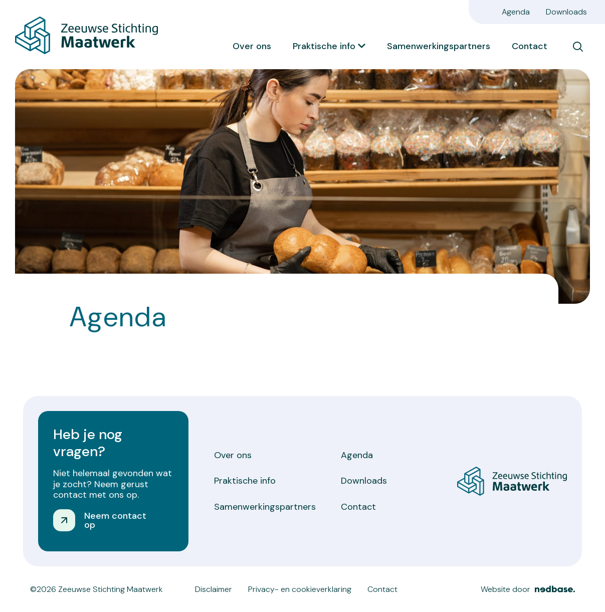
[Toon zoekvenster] (578, 47)
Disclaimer (213, 589)
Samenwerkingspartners (438, 46)
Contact (529, 46)
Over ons (252, 46)
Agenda (516, 12)
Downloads (566, 12)
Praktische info (324, 46)
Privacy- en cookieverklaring (299, 589)
